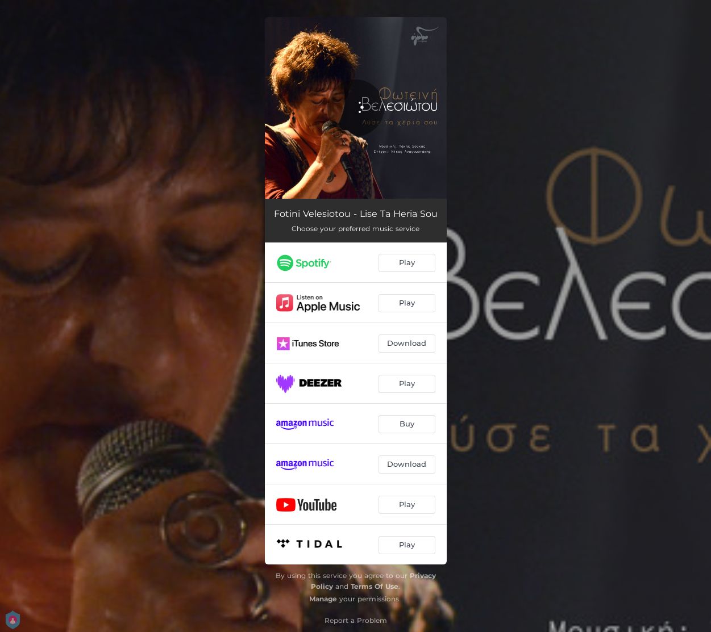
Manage (323, 599)
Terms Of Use (374, 586)
